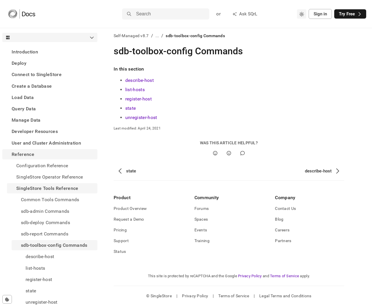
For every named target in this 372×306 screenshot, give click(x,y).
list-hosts (135, 89)
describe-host (139, 80)
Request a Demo (129, 219)
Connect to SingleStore (37, 74)
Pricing (120, 230)
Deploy (19, 63)
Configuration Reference (42, 165)
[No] (229, 153)
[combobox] (301, 14)
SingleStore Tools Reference (47, 188)
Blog (279, 219)
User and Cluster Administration (46, 143)
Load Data (23, 97)
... (157, 35)
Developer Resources (35, 131)
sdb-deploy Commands (45, 222)
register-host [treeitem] (39, 279)
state (130, 108)
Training (202, 240)
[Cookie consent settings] (7, 299)
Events (200, 230)
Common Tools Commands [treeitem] (50, 199)
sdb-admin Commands (45, 211)
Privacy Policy (250, 276)
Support (121, 240)
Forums (201, 208)
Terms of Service (284, 276)
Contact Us (285, 208)
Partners (283, 240)
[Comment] (242, 153)
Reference (23, 154)
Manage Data (26, 120)
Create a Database (32, 86)
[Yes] (215, 153)
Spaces (201, 219)
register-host (138, 99)
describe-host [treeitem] (40, 256)
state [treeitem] (31, 291)
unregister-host (141, 117)
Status (120, 251)
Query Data (24, 108)
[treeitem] (49, 52)
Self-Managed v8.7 (131, 35)
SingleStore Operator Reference (49, 177)
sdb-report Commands (44, 234)
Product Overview (130, 208)
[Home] (21, 14)
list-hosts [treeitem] (35, 268)
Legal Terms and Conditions (285, 296)
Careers (282, 230)
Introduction (25, 52)
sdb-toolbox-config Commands (54, 245)
